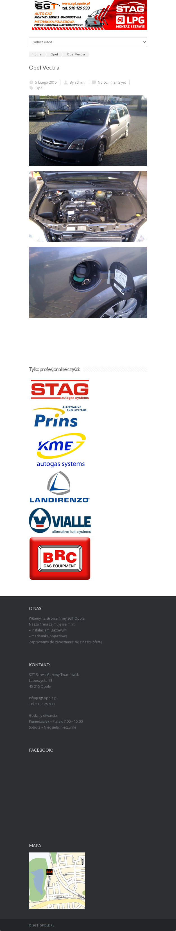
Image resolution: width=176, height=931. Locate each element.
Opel (39, 88)
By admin (77, 82)
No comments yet (112, 82)
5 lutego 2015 (46, 82)
